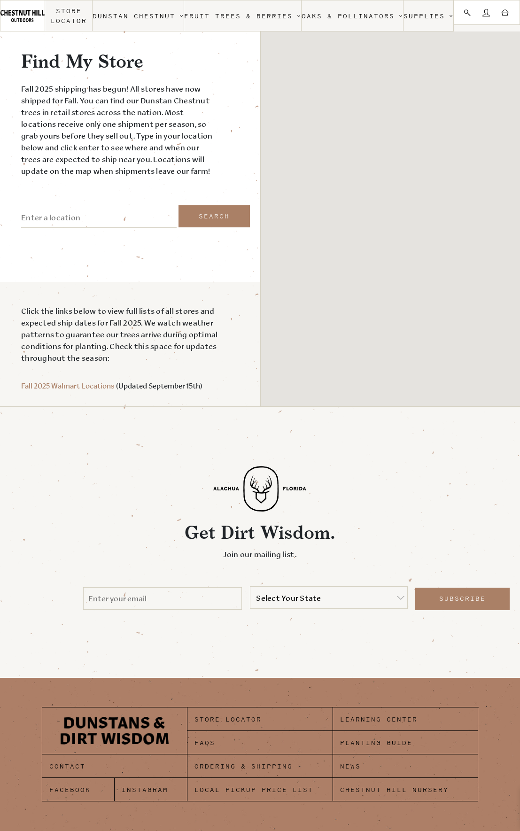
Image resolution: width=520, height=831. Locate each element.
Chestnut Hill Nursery (394, 790)
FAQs (204, 743)
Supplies (428, 16)
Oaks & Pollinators (352, 16)
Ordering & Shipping (243, 766)
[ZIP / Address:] (99, 218)
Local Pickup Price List (253, 790)
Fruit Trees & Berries (242, 16)
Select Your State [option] (288, 598)
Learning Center (379, 719)
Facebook (70, 790)
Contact (67, 766)
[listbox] (329, 597)
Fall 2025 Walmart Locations (68, 385)
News (350, 766)
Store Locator (69, 16)
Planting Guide (376, 743)
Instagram (145, 790)
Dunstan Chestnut (138, 16)
